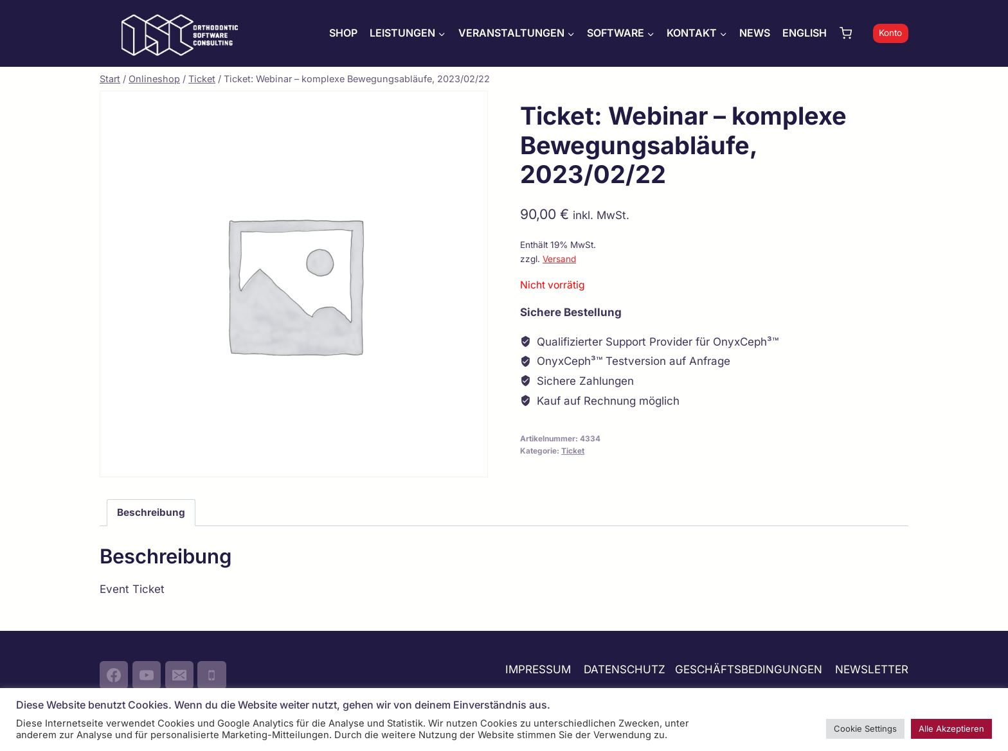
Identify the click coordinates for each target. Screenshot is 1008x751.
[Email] (179, 675)
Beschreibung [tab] (151, 512)
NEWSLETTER (871, 669)
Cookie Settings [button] (865, 728)
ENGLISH (804, 32)
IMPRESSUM (538, 669)
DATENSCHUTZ (624, 669)
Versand (559, 259)
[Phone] (211, 675)
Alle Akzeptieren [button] (951, 728)
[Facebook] (114, 675)
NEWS (754, 32)
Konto (890, 33)
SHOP (343, 32)
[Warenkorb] (853, 33)
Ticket (572, 450)
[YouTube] (146, 675)
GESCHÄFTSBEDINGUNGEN (750, 669)
